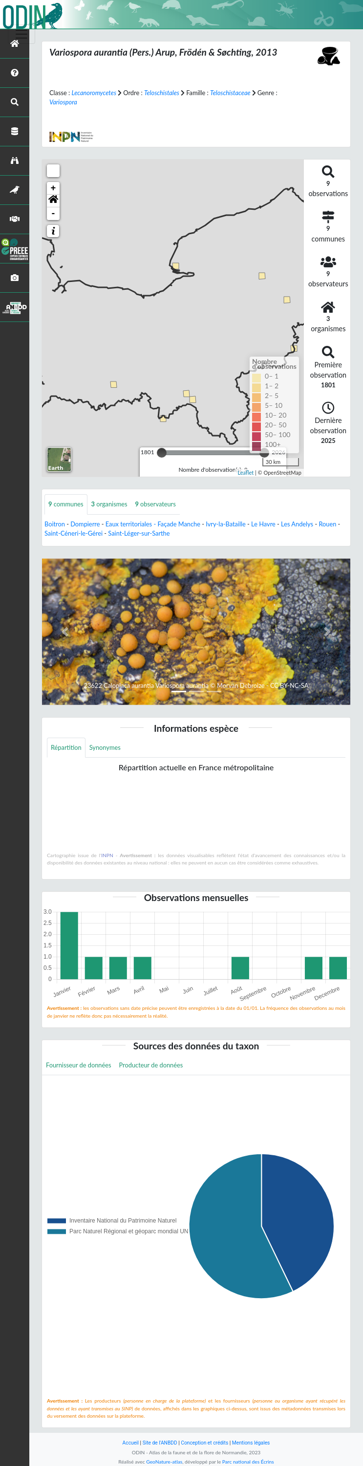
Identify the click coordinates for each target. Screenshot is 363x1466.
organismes (109, 504)
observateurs (155, 504)
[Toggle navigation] (21, 34)
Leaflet (245, 472)
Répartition (66, 747)
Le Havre (263, 524)
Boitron (54, 524)
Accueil (131, 1443)
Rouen (327, 524)
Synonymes (105, 747)
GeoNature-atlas (164, 1462)
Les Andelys (297, 524)
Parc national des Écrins (248, 1462)
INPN (107, 855)
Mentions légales (251, 1443)
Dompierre (85, 524)
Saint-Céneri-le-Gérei (73, 533)
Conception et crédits (204, 1443)
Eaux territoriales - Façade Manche (153, 524)
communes (66, 504)
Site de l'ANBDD (160, 1443)
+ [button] (53, 188)
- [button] (53, 214)
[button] (53, 201)
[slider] (162, 453)
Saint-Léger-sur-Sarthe (139, 533)
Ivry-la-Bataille (225, 524)
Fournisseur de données (78, 1065)
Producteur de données (151, 1065)
